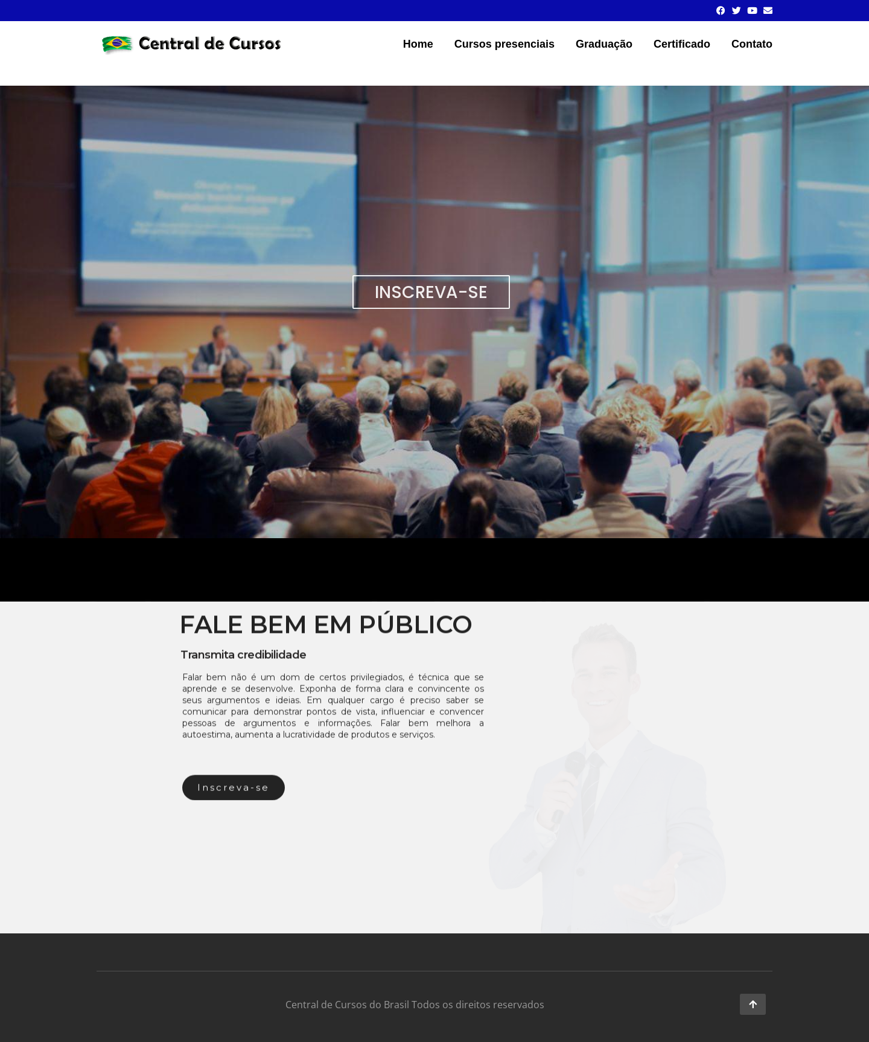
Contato (751, 44)
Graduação (604, 44)
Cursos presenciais (504, 44)
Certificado (682, 44)
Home (418, 44)
